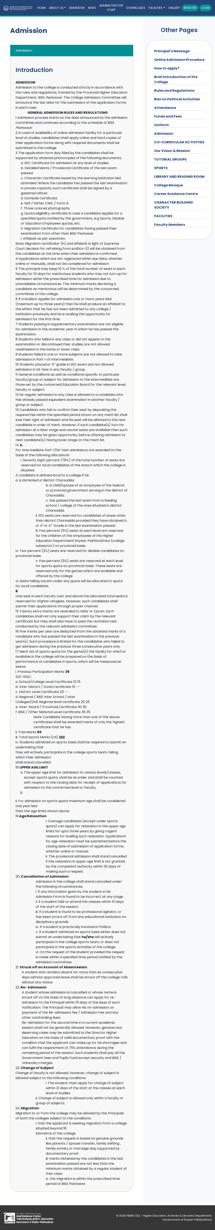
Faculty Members (169, 224)
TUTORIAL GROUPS (170, 159)
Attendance (165, 107)
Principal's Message (172, 51)
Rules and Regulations (174, 90)
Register (190, 8)
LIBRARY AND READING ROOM (179, 176)
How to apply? (166, 68)
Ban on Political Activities (177, 99)
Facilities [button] (156, 8)
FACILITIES (163, 216)
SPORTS (161, 168)
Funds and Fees (168, 116)
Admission (77, 8)
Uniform (161, 125)
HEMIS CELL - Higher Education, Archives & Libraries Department (168, 1215)
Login (205, 8)
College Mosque (168, 185)
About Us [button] (56, 8)
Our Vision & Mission (172, 150)
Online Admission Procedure (179, 59)
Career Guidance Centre (176, 193)
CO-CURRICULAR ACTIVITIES (179, 142)
